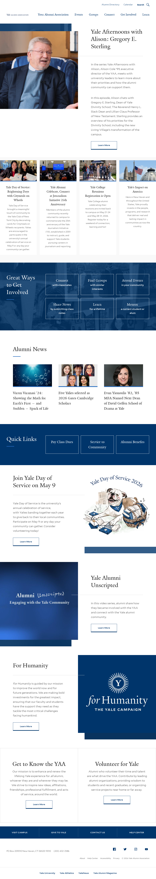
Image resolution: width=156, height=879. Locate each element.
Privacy (116, 858)
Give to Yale (58, 832)
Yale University (47, 873)
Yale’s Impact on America (138, 189)
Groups (93, 14)
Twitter (126, 848)
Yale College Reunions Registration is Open (98, 192)
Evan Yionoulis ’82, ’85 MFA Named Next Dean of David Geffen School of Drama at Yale (123, 401)
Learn (145, 14)
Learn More (107, 146)
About (82, 858)
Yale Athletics (67, 873)
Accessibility (105, 858)
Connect (109, 14)
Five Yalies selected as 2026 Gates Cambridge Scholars (76, 398)
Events (79, 14)
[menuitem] (114, 849)
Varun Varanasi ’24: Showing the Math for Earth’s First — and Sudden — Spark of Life (30, 401)
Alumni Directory (110, 4)
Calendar (128, 4)
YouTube (147, 848)
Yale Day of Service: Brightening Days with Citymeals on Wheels (18, 194)
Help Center (136, 832)
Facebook (115, 848)
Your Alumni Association (53, 14)
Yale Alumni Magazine (105, 873)
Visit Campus (19, 832)
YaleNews (83, 873)
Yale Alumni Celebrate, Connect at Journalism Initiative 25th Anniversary (58, 196)
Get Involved (128, 14)
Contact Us (97, 832)
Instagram (136, 848)
